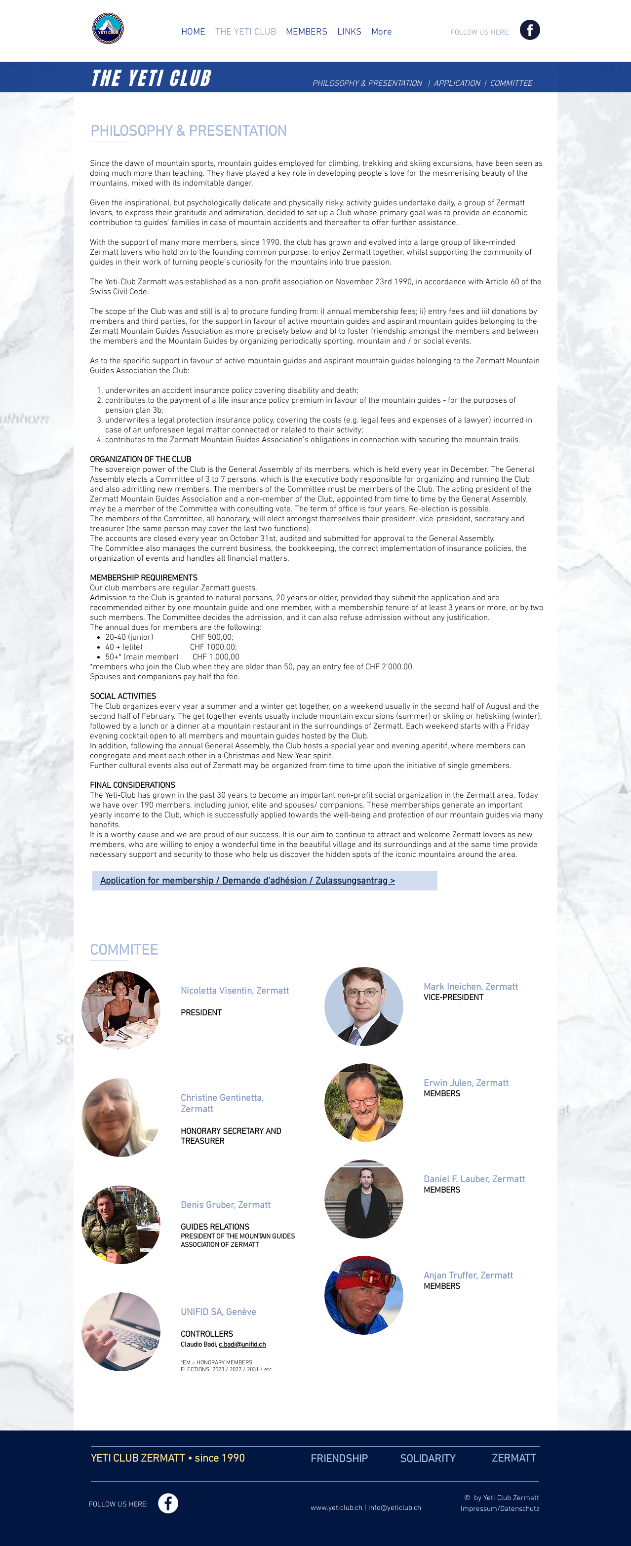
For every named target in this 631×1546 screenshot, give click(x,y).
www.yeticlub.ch (336, 1508)
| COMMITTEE (509, 84)
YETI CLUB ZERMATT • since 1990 (168, 1459)
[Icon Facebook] (530, 30)
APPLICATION (459, 84)
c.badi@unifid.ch (242, 1345)
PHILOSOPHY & (340, 84)
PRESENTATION (396, 84)
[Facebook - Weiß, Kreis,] (168, 1503)
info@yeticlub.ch (394, 1508)
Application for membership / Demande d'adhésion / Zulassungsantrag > (247, 881)
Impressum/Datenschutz (500, 1509)
